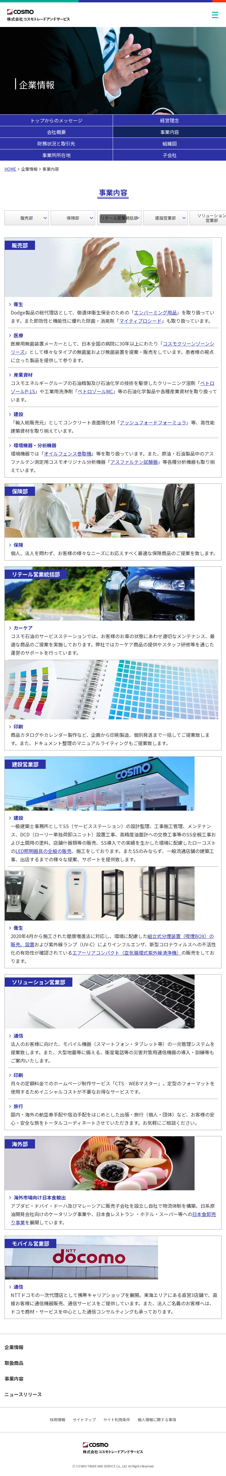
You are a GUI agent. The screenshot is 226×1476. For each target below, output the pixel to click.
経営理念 (169, 120)
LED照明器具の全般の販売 (43, 850)
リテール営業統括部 (119, 218)
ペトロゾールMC (95, 391)
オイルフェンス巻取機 (67, 453)
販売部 (26, 218)
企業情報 (13, 1347)
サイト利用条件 (116, 1419)
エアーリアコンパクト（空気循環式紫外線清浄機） (126, 952)
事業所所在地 (56, 155)
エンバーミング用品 (155, 312)
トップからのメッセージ (56, 120)
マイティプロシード (140, 320)
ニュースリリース (23, 1394)
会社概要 (56, 131)
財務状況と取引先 (56, 143)
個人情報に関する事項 (157, 1419)
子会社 (170, 155)
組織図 (170, 143)
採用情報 (57, 1419)
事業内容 (169, 131)
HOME (10, 169)
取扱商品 (13, 1362)
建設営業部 (165, 218)
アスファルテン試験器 (134, 461)
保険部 (73, 218)
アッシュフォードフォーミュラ (153, 422)
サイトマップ (84, 1419)
